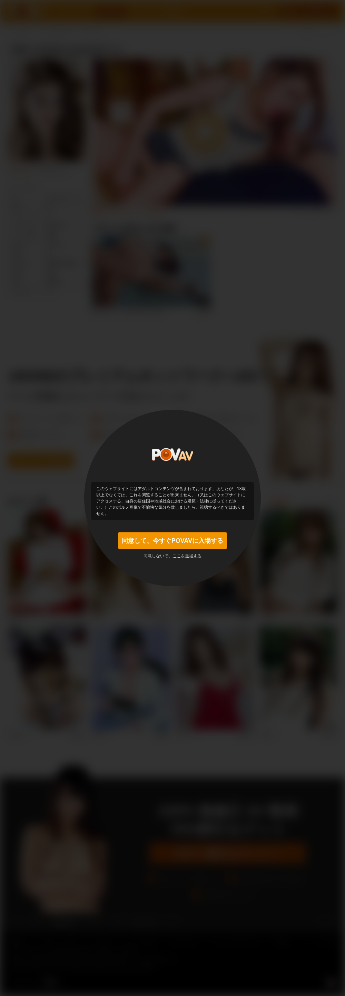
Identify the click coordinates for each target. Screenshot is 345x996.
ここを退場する (186, 555)
